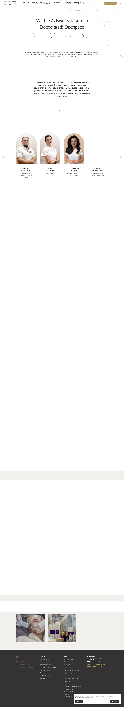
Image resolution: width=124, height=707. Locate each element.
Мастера (66, 662)
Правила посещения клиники (74, 686)
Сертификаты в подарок (72, 670)
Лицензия (67, 699)
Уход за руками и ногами (48, 667)
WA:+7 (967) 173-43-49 (96, 666)
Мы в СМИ (67, 664)
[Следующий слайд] (120, 157)
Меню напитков (45, 675)
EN (120, 3)
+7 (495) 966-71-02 (70, 3)
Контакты (46, 3)
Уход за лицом (45, 662)
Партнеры (67, 681)
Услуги (34, 2)
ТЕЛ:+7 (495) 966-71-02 (96, 665)
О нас (37, 3)
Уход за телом (44, 659)
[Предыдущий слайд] (3, 157)
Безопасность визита (71, 678)
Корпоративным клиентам (72, 684)
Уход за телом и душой (47, 664)
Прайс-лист (44, 673)
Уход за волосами (46, 670)
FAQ (65, 675)
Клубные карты (45, 2)
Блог (65, 667)
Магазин (57, 2)
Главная (26, 2)
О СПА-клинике (69, 659)
